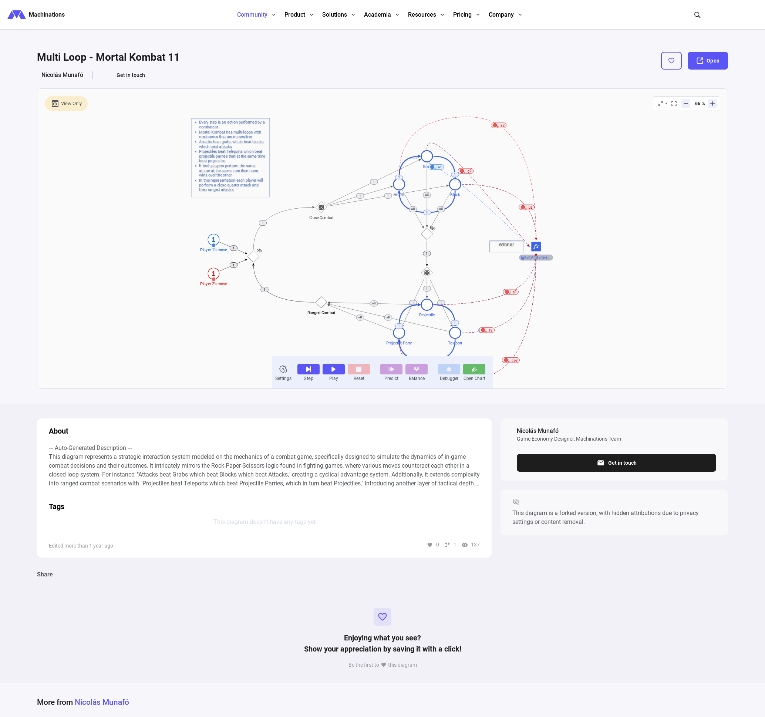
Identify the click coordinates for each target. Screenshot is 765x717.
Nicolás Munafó (62, 74)
